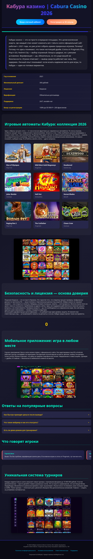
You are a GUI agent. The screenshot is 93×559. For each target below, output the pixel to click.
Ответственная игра (61, 550)
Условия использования (45, 550)
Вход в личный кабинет (30, 22)
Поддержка (74, 550)
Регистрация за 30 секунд (61, 22)
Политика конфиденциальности (25, 550)
